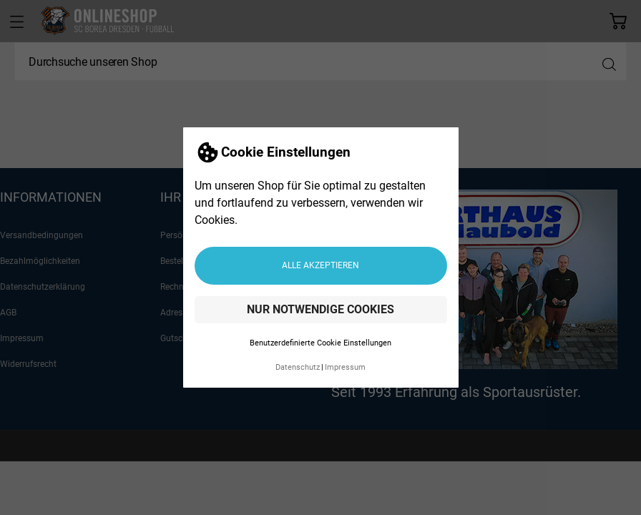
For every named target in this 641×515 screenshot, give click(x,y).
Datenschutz (297, 367)
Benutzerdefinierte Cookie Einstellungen (320, 343)
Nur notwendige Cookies (320, 309)
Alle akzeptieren (320, 265)
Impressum (345, 367)
